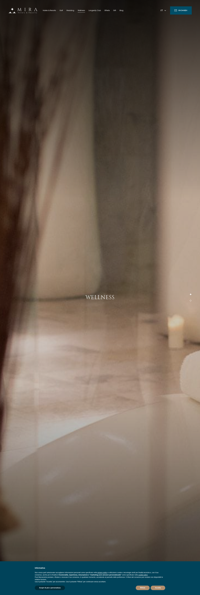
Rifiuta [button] (142, 588)
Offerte (107, 10)
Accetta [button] (158, 588)
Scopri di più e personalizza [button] (50, 588)
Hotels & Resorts (49, 10)
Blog (121, 10)
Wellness (81, 10)
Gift (114, 10)
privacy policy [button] (102, 573)
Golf (61, 10)
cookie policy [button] (143, 575)
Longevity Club (95, 10)
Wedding (70, 10)
